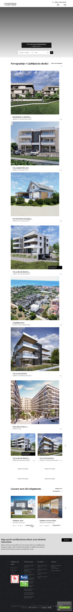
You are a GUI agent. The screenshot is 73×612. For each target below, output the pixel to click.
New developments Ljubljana (29, 566)
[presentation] (65, 446)
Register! (66, 540)
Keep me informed (56, 570)
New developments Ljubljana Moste (29, 586)
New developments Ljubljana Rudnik (29, 593)
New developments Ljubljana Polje (29, 597)
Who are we (14, 567)
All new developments (56, 63)
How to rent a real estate (42, 573)
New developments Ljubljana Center (29, 582)
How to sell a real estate (42, 570)
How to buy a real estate (42, 566)
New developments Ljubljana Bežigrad (29, 579)
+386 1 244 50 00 (60, 2)
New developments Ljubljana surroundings (29, 570)
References (14, 570)
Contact (13, 572)
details (59, 609)
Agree (64, 607)
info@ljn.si (45, 607)
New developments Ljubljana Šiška (29, 590)
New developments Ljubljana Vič (29, 575)
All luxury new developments (57, 490)
